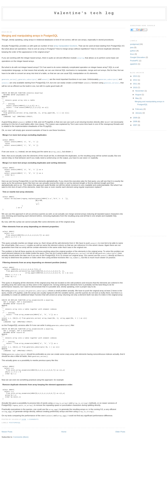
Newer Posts (7, 459)
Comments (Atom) (20, 464)
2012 (135, 80)
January (138, 113)
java (132, 47)
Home (63, 459)
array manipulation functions (65, 46)
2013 (135, 76)
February (139, 109)
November (139, 91)
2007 (135, 125)
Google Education (137, 57)
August (138, 95)
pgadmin (133, 64)
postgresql (14, 449)
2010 (135, 87)
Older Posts (120, 459)
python (133, 51)
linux (132, 54)
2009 (135, 118)
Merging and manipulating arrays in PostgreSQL (30, 35)
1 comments (33, 446)
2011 (135, 84)
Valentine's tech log (84, 13)
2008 (135, 121)
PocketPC (134, 61)
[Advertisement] (40, 23)
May (137, 98)
